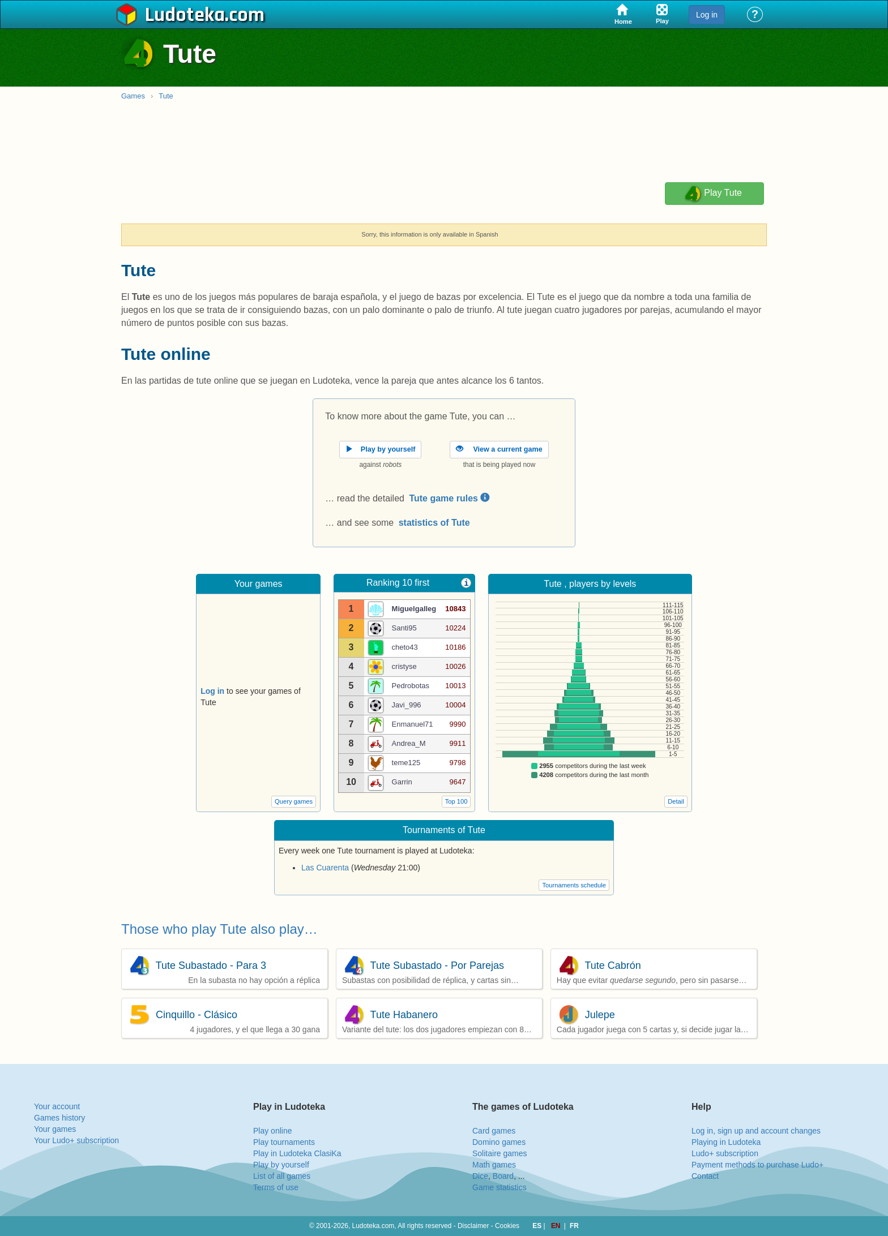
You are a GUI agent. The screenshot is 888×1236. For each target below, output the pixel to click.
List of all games (281, 1176)
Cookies (507, 1226)
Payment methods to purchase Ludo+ (757, 1164)
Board (503, 1176)
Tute (166, 96)
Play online (272, 1130)
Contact (705, 1176)
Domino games (499, 1142)
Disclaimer (473, 1226)
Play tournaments (284, 1142)
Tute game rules (449, 498)
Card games (493, 1130)
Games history (59, 1117)
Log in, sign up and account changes (756, 1130)
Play (713, 193)
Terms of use (275, 1187)
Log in (707, 14)
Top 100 (456, 801)
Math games (494, 1164)
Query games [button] (294, 801)
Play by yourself (281, 1164)
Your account (57, 1106)
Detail (676, 801)
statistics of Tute (434, 522)
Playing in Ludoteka (726, 1142)
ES (537, 1226)
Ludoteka (185, 15)
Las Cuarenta (325, 867)
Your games (55, 1129)
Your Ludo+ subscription (76, 1140)
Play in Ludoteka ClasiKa (297, 1153)
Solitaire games (499, 1153)
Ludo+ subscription (724, 1153)
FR (574, 1226)
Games (133, 96)
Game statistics (499, 1187)
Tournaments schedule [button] (574, 885)
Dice (480, 1176)
